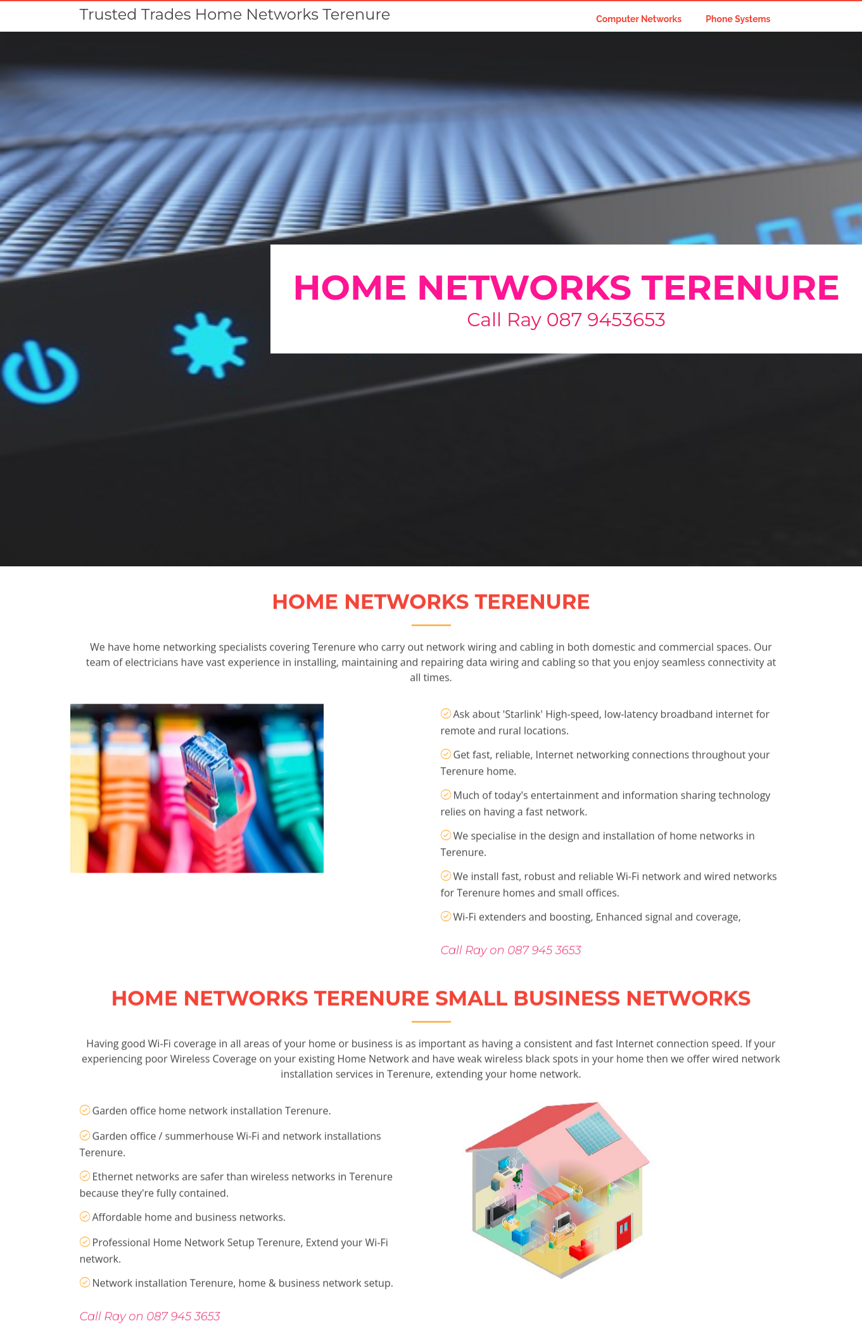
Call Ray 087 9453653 (566, 319)
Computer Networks (638, 19)
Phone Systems (738, 19)
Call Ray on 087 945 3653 (511, 992)
